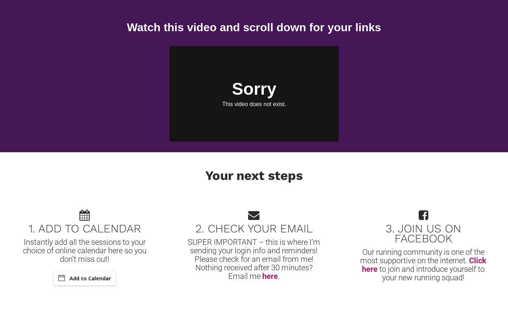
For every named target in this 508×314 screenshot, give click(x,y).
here (270, 276)
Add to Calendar (84, 278)
